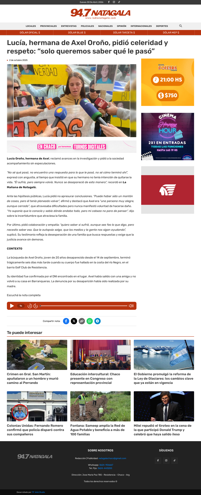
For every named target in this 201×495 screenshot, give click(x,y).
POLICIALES (87, 26)
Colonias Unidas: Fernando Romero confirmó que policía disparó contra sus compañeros (35, 430)
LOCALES (31, 26)
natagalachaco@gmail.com (112, 458)
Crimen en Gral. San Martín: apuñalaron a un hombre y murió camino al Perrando (32, 378)
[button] (180, 26)
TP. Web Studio (38, 492)
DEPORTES (162, 26)
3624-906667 (106, 465)
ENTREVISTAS (68, 26)
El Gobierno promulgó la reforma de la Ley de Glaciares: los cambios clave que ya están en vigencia (163, 378)
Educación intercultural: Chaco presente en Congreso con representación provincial (95, 378)
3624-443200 (105, 468)
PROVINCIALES (48, 26)
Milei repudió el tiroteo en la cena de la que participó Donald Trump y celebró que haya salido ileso (162, 430)
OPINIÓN (121, 26)
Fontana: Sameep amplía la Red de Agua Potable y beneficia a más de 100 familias (97, 430)
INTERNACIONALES (141, 26)
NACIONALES (105, 26)
